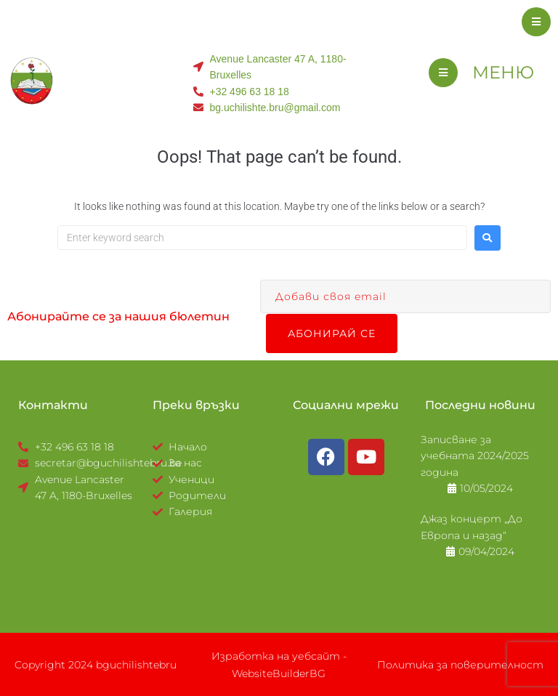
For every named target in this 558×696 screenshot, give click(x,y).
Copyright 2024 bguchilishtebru (96, 664)
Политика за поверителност (460, 664)
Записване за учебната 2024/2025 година (475, 455)
